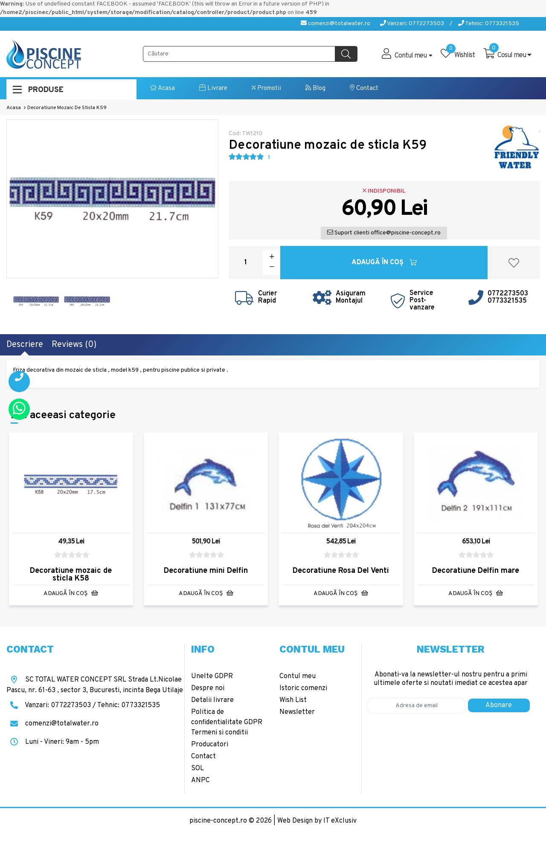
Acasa (162, 88)
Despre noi (207, 688)
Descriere (24, 345)
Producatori (209, 744)
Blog (315, 88)
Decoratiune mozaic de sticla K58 (71, 575)
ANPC (200, 780)
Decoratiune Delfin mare (475, 571)
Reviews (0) (74, 345)
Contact (364, 88)
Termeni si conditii (219, 732)
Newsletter (297, 712)
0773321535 (507, 301)
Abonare (498, 705)
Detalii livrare (212, 700)
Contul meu (297, 676)
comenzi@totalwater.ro (335, 23)
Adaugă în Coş (384, 262)
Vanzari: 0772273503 (412, 23)
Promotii (266, 88)
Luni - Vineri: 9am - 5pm (52, 742)
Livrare (213, 88)
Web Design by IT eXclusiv (317, 821)
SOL (197, 768)
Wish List (293, 700)
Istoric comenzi (303, 688)
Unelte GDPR (212, 676)
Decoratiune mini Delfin (206, 571)
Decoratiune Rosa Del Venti (341, 571)
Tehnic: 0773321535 (488, 23)
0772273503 (508, 293)
